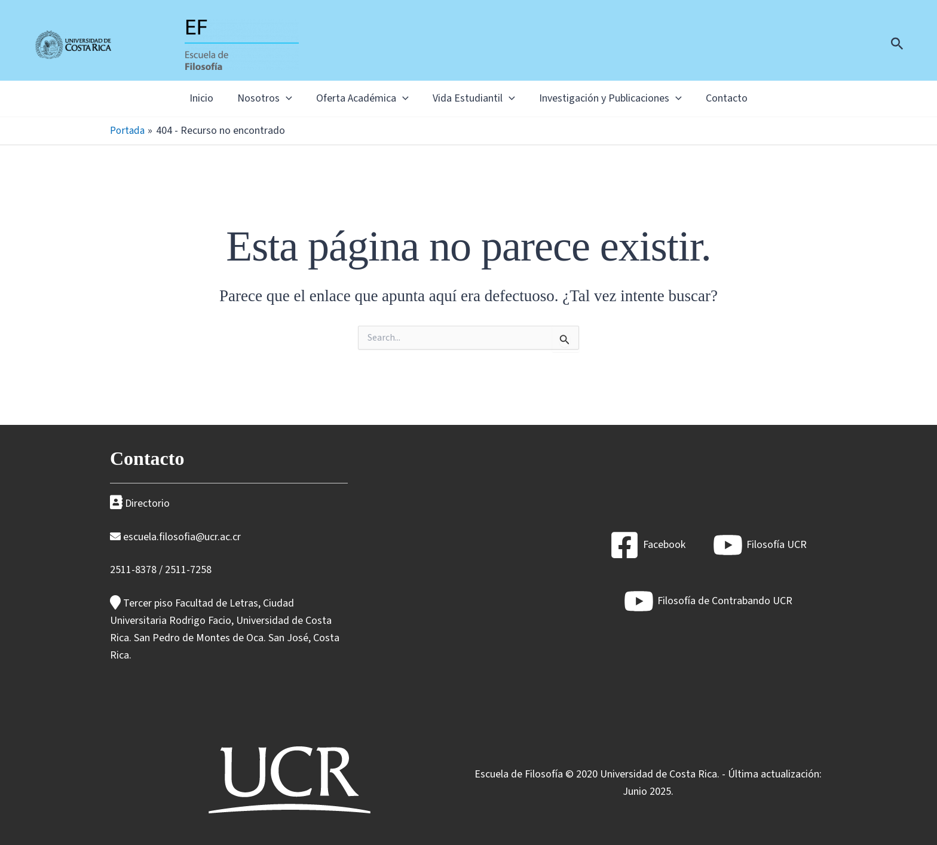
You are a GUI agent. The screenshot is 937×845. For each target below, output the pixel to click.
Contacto (756, 98)
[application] (268, 98)
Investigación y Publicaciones (628, 98)
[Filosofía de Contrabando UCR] (708, 601)
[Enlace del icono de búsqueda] (897, 45)
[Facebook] (647, 545)
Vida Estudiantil (480, 98)
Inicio (171, 98)
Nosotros (246, 98)
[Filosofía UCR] (760, 545)
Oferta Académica (356, 98)
